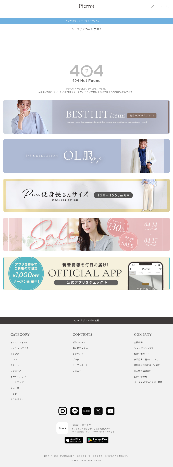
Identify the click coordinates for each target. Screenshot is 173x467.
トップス (14, 354)
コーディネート (80, 365)
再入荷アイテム (80, 348)
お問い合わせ (140, 376)
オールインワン (18, 376)
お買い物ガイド (141, 354)
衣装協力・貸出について (146, 359)
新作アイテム (79, 342)
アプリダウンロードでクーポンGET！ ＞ (87, 21)
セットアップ (17, 382)
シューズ (14, 388)
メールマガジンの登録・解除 (148, 382)
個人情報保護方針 (143, 371)
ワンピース (15, 371)
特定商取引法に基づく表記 (147, 365)
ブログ (76, 359)
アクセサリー (17, 399)
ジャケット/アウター (20, 348)
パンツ (13, 359)
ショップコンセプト (144, 348)
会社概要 (138, 342)
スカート (14, 365)
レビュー (77, 371)
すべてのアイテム (19, 342)
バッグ (13, 394)
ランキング (78, 354)
